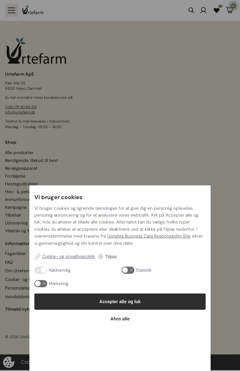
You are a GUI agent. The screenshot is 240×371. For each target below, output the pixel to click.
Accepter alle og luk (120, 301)
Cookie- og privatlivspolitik (64, 256)
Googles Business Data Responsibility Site (149, 236)
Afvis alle (119, 318)
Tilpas (107, 256)
